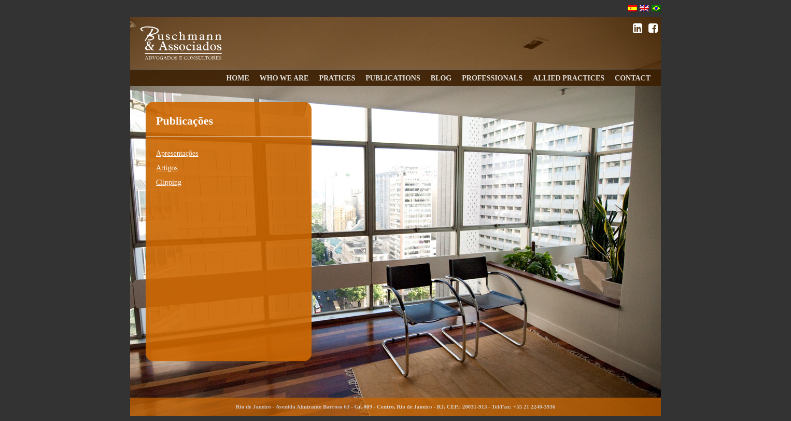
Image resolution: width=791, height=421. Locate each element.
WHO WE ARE (284, 78)
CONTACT (633, 78)
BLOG (441, 78)
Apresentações (177, 153)
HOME (237, 78)
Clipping (168, 182)
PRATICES (337, 78)
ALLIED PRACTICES (568, 78)
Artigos (167, 168)
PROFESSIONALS (492, 78)
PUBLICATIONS (392, 78)
